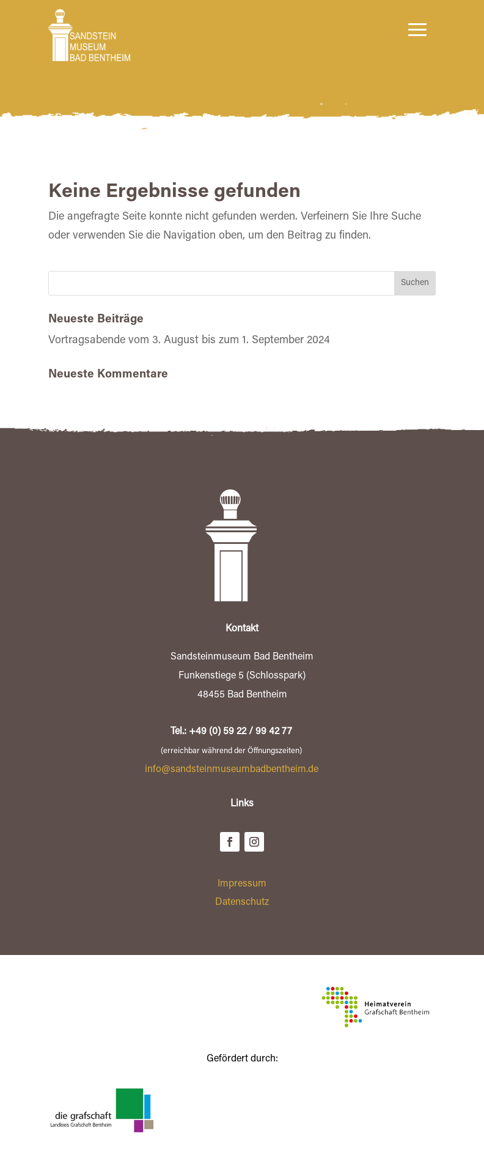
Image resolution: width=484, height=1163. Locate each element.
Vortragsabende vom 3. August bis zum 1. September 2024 (189, 340)
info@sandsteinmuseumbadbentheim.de (231, 770)
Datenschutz (242, 902)
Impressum (242, 884)
